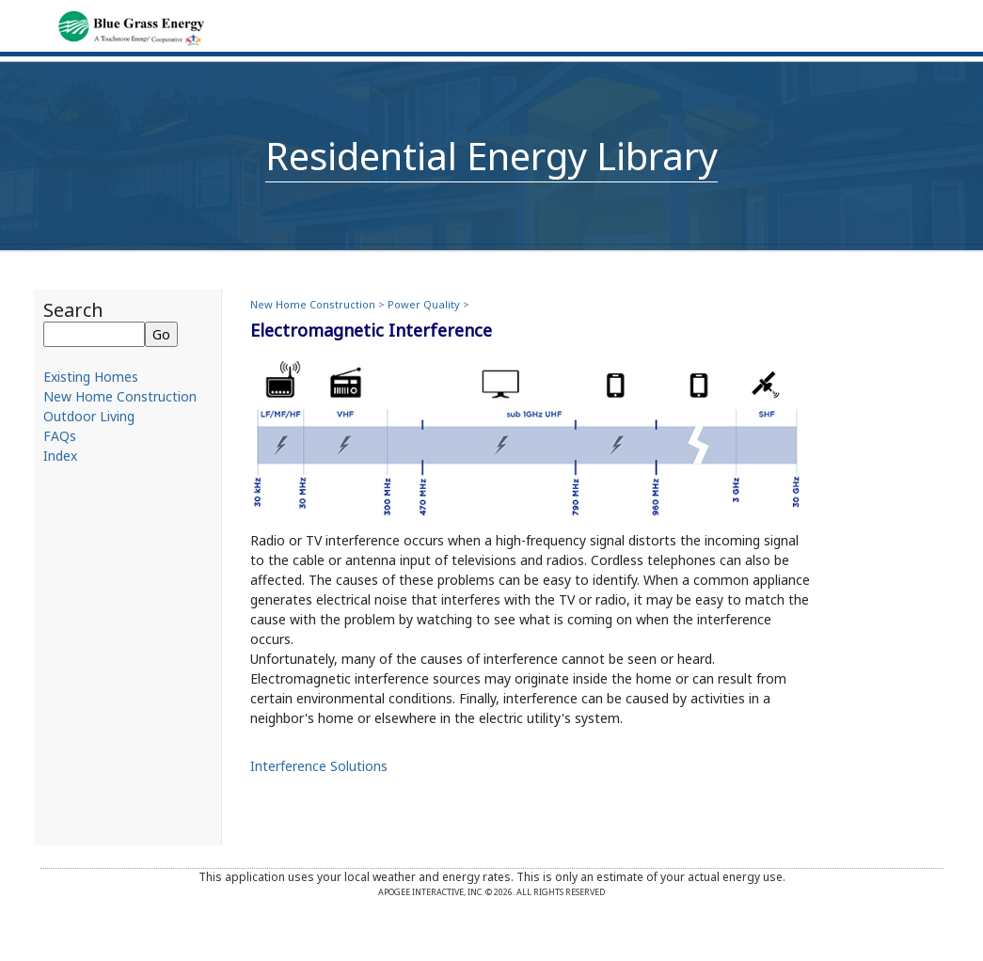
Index (60, 456)
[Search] (94, 334)
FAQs (59, 436)
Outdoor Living (89, 416)
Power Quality (424, 304)
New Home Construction (120, 396)
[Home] (131, 26)
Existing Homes (90, 377)
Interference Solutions (319, 766)
